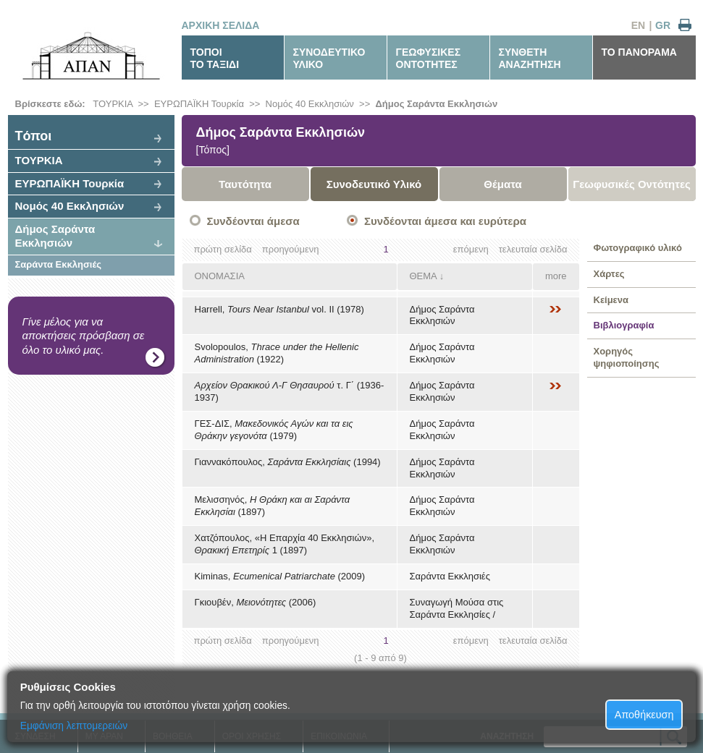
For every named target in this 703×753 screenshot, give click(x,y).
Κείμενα (611, 299)
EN (638, 25)
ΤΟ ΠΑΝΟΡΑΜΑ (639, 52)
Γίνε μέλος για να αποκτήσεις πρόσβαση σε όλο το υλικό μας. (83, 335)
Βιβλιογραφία (624, 325)
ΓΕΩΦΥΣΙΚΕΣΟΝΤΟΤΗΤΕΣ (428, 58)
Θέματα (502, 184)
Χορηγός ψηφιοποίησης (627, 357)
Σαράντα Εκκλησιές (58, 264)
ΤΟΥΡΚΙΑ (112, 103)
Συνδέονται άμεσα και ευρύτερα (445, 221)
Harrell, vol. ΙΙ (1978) (279, 309)
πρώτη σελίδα (223, 249)
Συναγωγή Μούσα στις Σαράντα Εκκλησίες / (457, 608)
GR (662, 25)
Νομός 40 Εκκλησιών (310, 103)
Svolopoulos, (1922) (277, 353)
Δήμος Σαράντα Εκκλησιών (436, 103)
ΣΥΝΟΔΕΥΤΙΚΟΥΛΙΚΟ (329, 58)
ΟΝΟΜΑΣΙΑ (220, 276)
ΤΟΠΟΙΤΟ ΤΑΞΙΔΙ (215, 58)
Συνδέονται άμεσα (253, 221)
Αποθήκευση (644, 714)
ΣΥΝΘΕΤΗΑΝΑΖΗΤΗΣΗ (530, 58)
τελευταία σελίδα (533, 249)
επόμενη (471, 249)
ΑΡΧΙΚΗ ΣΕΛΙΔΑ (221, 25)
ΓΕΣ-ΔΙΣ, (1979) (274, 429)
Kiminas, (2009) (280, 576)
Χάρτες (609, 273)
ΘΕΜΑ (423, 276)
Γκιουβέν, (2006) (255, 602)
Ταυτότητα (245, 184)
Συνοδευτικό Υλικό (374, 184)
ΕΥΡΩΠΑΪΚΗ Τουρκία (199, 103)
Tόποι (33, 136)
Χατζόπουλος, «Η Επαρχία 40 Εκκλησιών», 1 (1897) (285, 544)
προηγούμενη (290, 249)
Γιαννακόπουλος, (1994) (288, 461)
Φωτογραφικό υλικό (638, 247)
